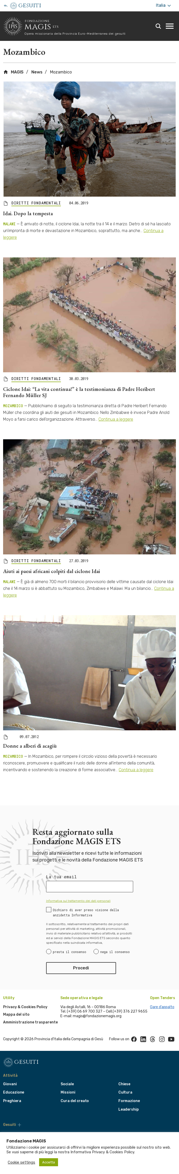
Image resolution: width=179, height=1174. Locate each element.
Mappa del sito (16, 1014)
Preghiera (12, 1101)
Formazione (129, 1101)
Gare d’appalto (162, 1007)
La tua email (61, 877)
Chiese (124, 1084)
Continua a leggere (115, 419)
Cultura (125, 1092)
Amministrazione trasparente (30, 1022)
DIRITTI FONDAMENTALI (36, 203)
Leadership (128, 1109)
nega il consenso (115, 952)
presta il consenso (69, 952)
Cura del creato (75, 1101)
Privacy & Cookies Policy (25, 1007)
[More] (19, 1124)
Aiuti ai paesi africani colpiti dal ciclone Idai (51, 571)
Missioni (68, 1092)
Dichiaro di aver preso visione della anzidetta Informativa (86, 912)
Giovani (10, 1084)
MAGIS (13, 72)
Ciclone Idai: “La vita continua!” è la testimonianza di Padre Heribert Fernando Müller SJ (79, 392)
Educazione (13, 1092)
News (36, 72)
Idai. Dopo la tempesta (28, 213)
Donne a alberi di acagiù (30, 745)
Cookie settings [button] (21, 1162)
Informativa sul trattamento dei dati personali (78, 901)
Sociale (67, 1084)
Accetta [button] (48, 1162)
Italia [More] (164, 5)
